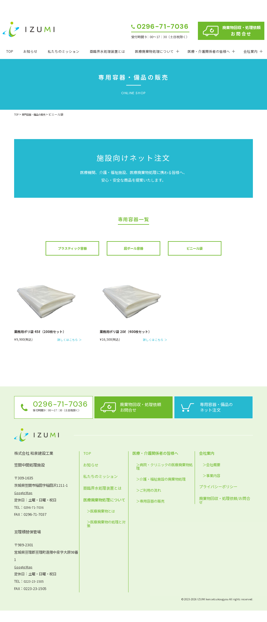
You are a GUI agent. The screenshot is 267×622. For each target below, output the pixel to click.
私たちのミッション (63, 51)
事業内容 (213, 487)
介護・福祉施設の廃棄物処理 (163, 490)
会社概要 (213, 476)
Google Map (24, 503)
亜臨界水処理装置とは (107, 51)
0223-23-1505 (35, 592)
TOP (9, 51)
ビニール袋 (194, 249)
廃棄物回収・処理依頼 (241, 31)
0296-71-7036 (163, 27)
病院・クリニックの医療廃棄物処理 (164, 477)
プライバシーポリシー (218, 498)
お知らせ (30, 51)
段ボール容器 (133, 249)
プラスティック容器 (72, 249)
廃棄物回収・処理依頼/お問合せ (224, 511)
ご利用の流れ (150, 501)
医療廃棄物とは (102, 522)
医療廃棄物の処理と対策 (106, 535)
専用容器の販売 (152, 512)
